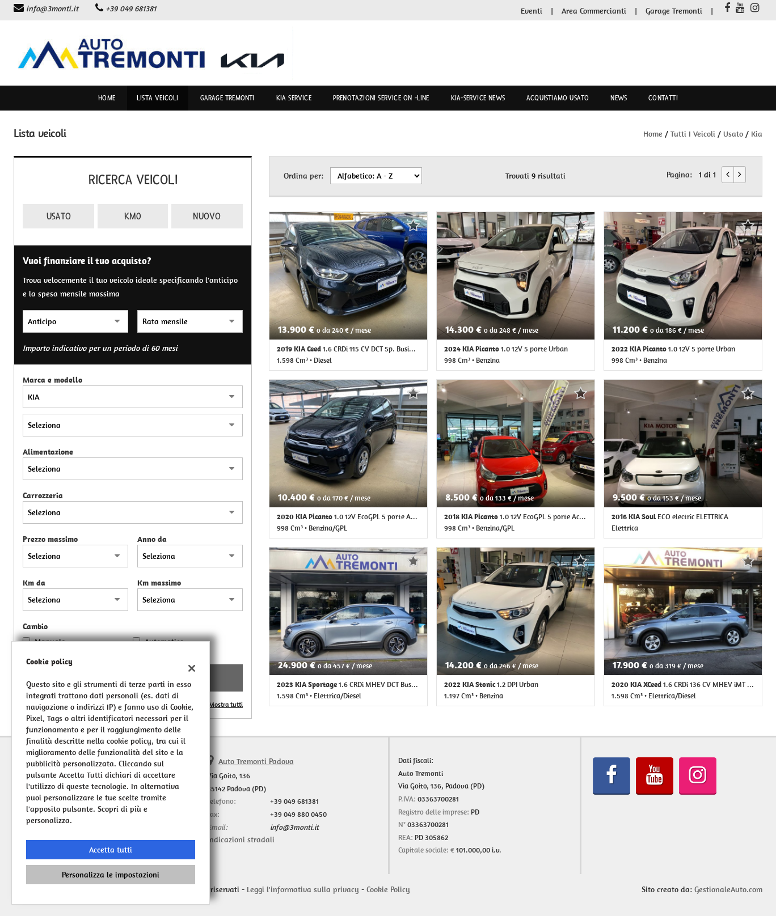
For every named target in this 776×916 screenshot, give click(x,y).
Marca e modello (52, 380)
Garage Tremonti (674, 11)
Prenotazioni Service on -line (381, 98)
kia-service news (478, 98)
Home (106, 98)
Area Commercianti (594, 11)
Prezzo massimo (50, 539)
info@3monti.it (52, 8)
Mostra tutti (226, 704)
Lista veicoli (158, 98)
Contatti (663, 98)
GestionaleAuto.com (728, 889)
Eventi (531, 11)
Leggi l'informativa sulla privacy (303, 889)
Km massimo (159, 583)
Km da (34, 583)
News (618, 98)
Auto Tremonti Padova (256, 761)
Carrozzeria (43, 495)
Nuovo (207, 216)
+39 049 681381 (131, 8)
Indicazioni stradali (241, 839)
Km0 (132, 216)
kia (756, 134)
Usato (59, 216)
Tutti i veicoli (692, 134)
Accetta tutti (110, 850)
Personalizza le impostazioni (110, 875)
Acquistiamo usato (557, 98)
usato (733, 134)
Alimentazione (48, 452)
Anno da (152, 539)
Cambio (35, 626)
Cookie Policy (388, 889)
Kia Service (293, 98)
